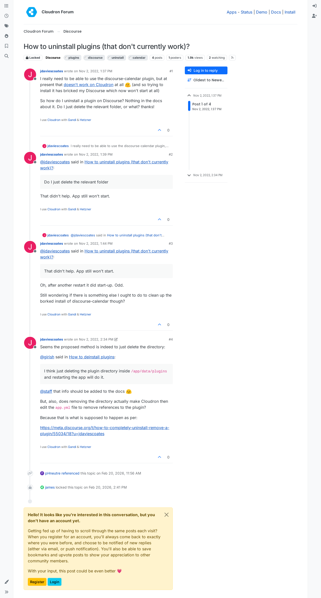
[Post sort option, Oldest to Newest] (206, 80)
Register (37, 582)
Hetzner (85, 120)
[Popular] (6, 36)
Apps (231, 12)
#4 (171, 339)
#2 (171, 154)
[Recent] (6, 16)
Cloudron (53, 120)
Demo (261, 12)
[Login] (314, 6)
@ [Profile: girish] (47, 356)
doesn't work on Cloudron (88, 84)
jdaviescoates (51, 71)
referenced (70, 473)
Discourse (53, 57)
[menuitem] (314, 6)
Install (290, 12)
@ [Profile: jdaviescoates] (55, 161)
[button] (6, 582)
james (50, 487)
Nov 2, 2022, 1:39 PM (96, 154)
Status (246, 12)
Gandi (72, 120)
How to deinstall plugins (91, 356)
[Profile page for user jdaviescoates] (30, 75)
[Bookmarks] (6, 46)
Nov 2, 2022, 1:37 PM (95, 71)
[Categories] (6, 6)
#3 (171, 243)
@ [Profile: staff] (46, 391)
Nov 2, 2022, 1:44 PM (96, 243)
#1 (171, 71)
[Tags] (6, 26)
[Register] (314, 16)
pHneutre (52, 473)
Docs (276, 12)
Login (54, 582)
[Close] (166, 515)
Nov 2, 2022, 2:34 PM (96, 339)
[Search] (6, 56)
